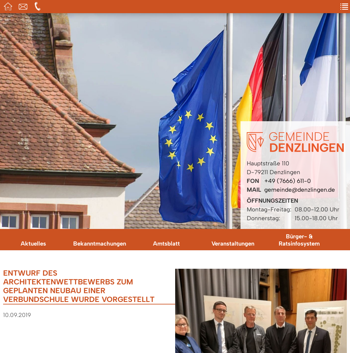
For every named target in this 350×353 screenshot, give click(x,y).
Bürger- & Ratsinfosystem (299, 240)
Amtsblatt (166, 243)
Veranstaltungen (232, 243)
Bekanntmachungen (99, 243)
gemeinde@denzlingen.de (299, 189)
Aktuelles (33, 243)
